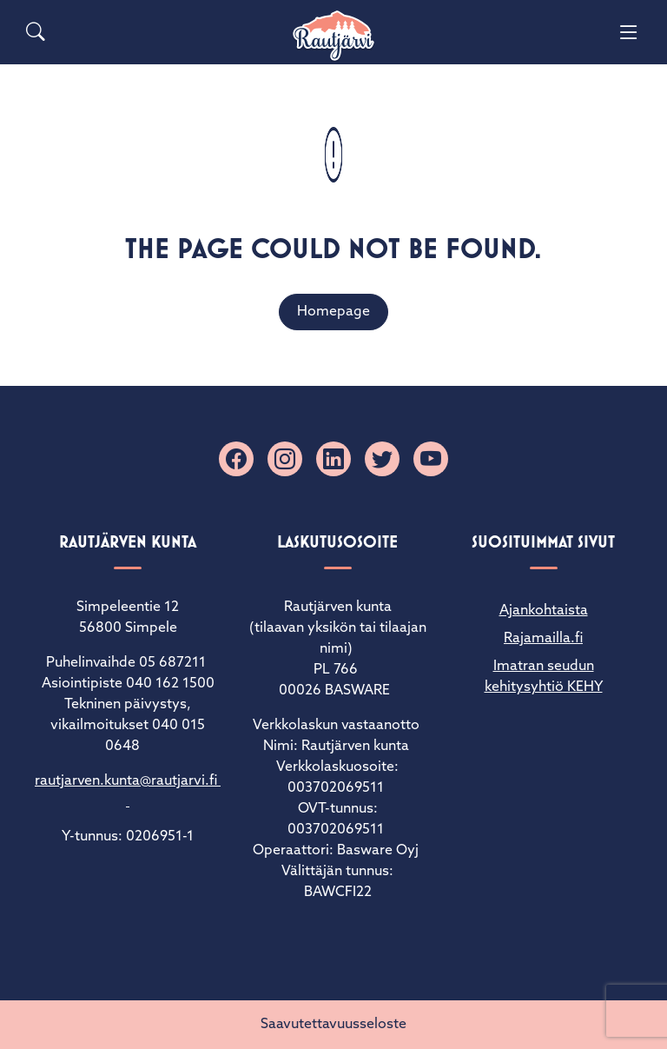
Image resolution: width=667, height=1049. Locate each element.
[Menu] (628, 32)
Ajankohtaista (543, 611)
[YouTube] (430, 459)
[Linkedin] (333, 459)
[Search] (35, 32)
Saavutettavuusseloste (333, 1025)
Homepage (333, 312)
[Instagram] (284, 459)
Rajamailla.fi (543, 639)
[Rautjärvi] (333, 36)
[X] (382, 459)
